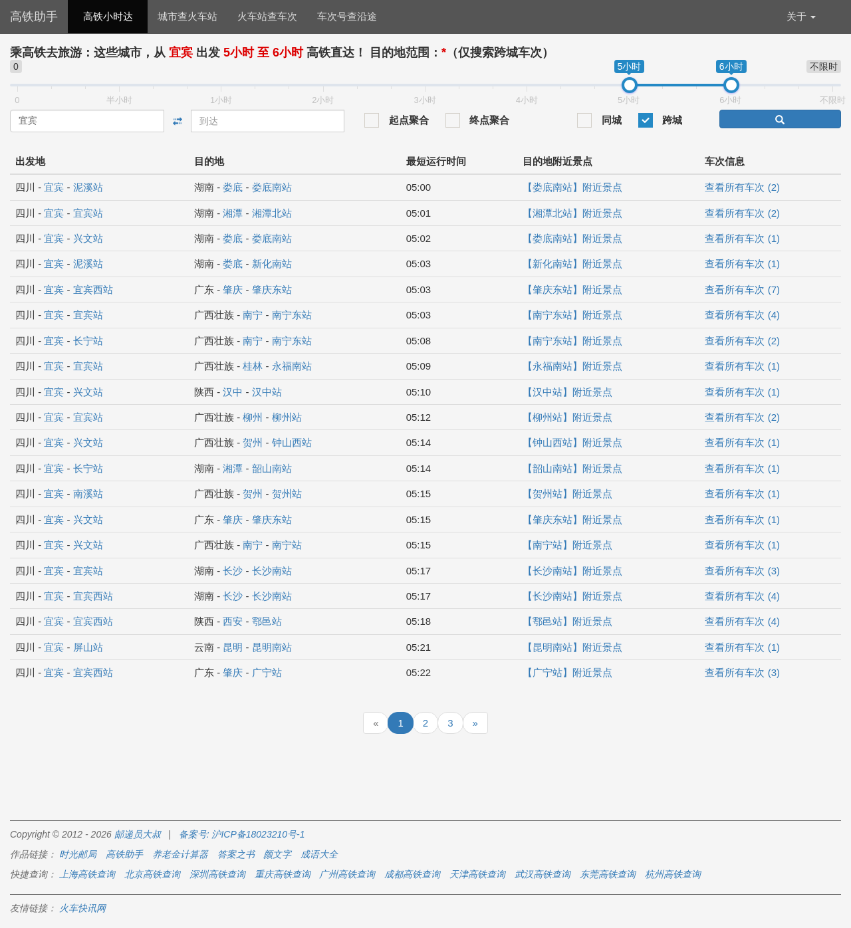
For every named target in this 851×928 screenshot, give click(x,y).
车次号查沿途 (347, 16)
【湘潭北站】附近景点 (572, 213)
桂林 (253, 366)
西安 (233, 621)
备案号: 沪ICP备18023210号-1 (242, 834)
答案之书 (236, 854)
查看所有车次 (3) (742, 570)
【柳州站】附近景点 (567, 417)
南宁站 (287, 544)
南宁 (253, 314)
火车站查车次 (267, 16)
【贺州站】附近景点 (567, 493)
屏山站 (88, 647)
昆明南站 (272, 647)
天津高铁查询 (477, 874)
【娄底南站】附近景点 (572, 187)
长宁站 (88, 340)
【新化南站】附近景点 (572, 263)
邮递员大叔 (137, 834)
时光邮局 (77, 854)
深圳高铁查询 (217, 874)
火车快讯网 (82, 908)
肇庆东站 (272, 289)
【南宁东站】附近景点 (572, 314)
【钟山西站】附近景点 (572, 442)
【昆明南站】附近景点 (572, 647)
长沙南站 (272, 570)
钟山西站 (292, 442)
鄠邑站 (267, 621)
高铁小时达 (108, 16)
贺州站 (287, 493)
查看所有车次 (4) (742, 314)
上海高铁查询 (87, 874)
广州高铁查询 (347, 874)
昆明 (233, 647)
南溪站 (88, 493)
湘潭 (233, 213)
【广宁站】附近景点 (567, 672)
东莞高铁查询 (608, 874)
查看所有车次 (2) (742, 187)
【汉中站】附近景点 (567, 392)
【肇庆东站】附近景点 (572, 289)
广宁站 (267, 672)
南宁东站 (292, 314)
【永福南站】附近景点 (572, 366)
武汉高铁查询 (542, 874)
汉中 (233, 392)
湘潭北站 (272, 213)
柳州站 (287, 417)
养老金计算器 (180, 854)
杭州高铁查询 (673, 874)
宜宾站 (88, 213)
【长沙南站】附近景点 (572, 570)
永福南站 (292, 366)
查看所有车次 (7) (742, 289)
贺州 (253, 442)
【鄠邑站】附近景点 (567, 621)
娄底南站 (272, 187)
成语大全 (319, 854)
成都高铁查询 (412, 874)
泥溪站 (88, 187)
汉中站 (267, 392)
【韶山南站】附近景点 (572, 468)
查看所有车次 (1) (742, 238)
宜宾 (54, 187)
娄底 (233, 187)
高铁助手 (34, 16)
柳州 (253, 417)
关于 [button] (801, 16)
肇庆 (233, 289)
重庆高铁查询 (282, 874)
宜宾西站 (93, 289)
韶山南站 (272, 468)
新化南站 (272, 263)
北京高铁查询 (152, 874)
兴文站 (88, 238)
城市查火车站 (187, 16)
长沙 (233, 570)
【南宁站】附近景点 (567, 544)
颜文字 (277, 854)
